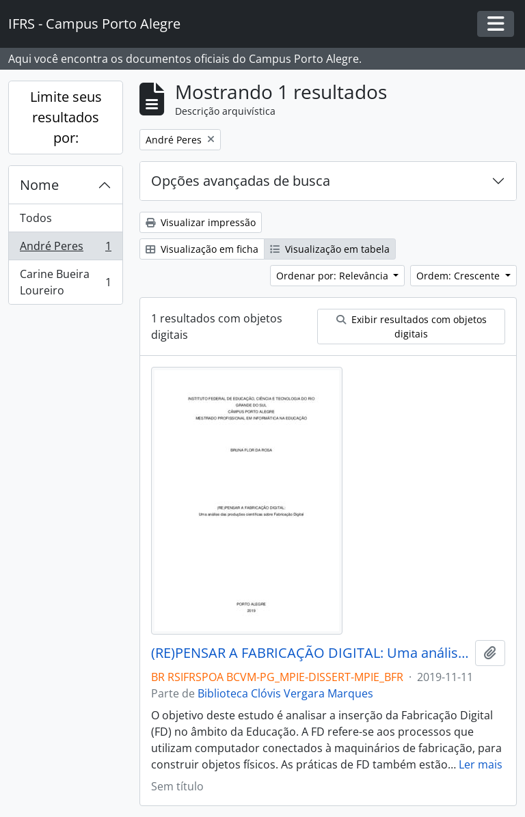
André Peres (65, 249)
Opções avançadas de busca (240, 180)
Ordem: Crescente (459, 275)
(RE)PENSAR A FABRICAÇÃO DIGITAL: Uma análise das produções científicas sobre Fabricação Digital (310, 653)
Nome (39, 185)
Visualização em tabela (330, 249)
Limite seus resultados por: (66, 117)
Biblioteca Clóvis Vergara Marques (285, 693)
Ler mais (480, 764)
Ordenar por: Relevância (333, 275)
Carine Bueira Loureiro (65, 282)
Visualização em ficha (202, 249)
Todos (36, 217)
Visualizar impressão (201, 222)
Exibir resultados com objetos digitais (411, 326)
